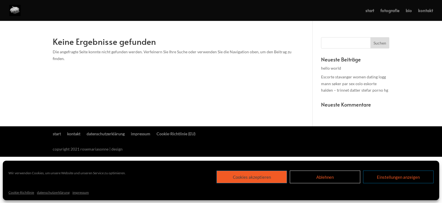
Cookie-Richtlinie (21, 192)
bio (409, 10)
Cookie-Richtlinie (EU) (175, 133)
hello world (331, 68)
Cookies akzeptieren (252, 177)
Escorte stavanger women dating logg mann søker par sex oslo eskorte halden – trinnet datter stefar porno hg (354, 83)
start (369, 10)
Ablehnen (325, 177)
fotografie (389, 10)
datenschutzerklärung (53, 192)
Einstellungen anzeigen (398, 177)
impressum (80, 192)
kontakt (425, 10)
